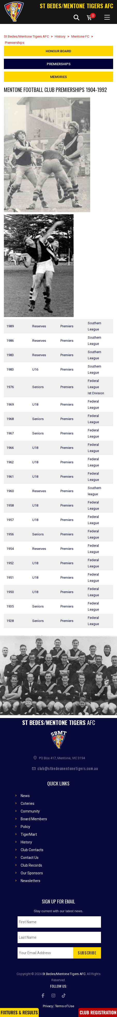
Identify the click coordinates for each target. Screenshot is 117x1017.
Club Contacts (32, 847)
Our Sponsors (32, 870)
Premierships (59, 64)
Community (30, 808)
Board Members (34, 816)
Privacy (48, 1003)
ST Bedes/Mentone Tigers (58, 719)
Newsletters (30, 878)
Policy (25, 824)
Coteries (27, 801)
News (25, 793)
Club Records (31, 862)
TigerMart (29, 832)
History (26, 839)
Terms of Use (64, 1003)
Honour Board (58, 51)
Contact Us (29, 855)
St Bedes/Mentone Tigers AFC (76, 6)
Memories (58, 77)
